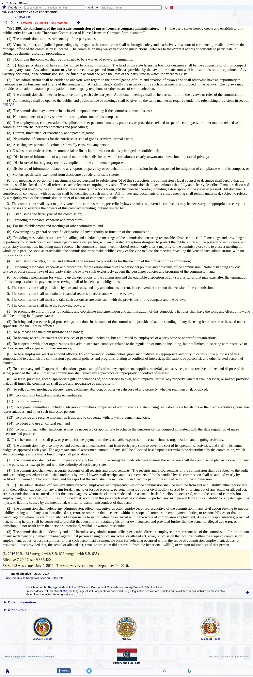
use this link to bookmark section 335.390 (34, 578)
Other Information (22, 602)
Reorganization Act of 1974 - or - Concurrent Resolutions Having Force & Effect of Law (105, 587)
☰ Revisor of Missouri (16, 3)
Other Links (17, 610)
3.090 (63, 591)
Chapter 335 (23, 16)
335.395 (9, 105)
